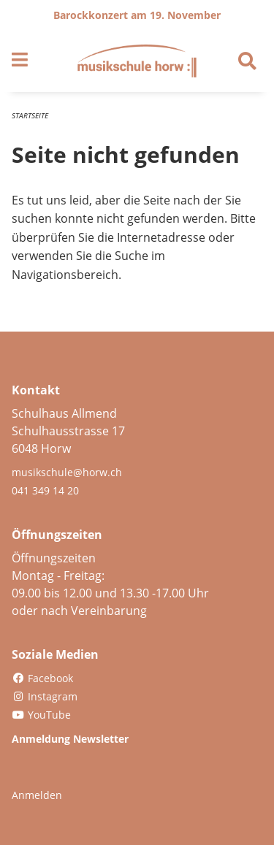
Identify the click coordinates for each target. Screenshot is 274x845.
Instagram (44, 696)
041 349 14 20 (45, 490)
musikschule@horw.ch (67, 472)
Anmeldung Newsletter (70, 739)
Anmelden (37, 795)
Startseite (30, 115)
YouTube (41, 715)
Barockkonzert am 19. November (137, 15)
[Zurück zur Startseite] (137, 60)
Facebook (42, 678)
